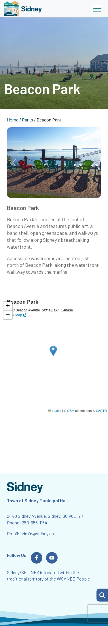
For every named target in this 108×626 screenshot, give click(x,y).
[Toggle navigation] (97, 8)
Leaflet (54, 410)
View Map (14, 315)
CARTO (101, 410)
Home (12, 119)
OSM (70, 410)
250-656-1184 (34, 522)
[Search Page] (102, 594)
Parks (27, 119)
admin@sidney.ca (37, 533)
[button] (102, 595)
